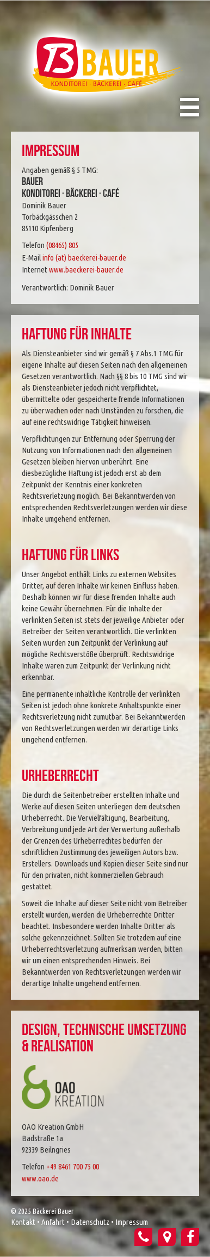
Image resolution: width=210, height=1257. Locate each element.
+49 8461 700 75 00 (72, 1166)
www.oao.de (40, 1178)
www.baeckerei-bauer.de (86, 269)
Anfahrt (53, 1222)
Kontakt (23, 1222)
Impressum (131, 1222)
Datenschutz (90, 1222)
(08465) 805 (62, 245)
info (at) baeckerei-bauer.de (84, 257)
